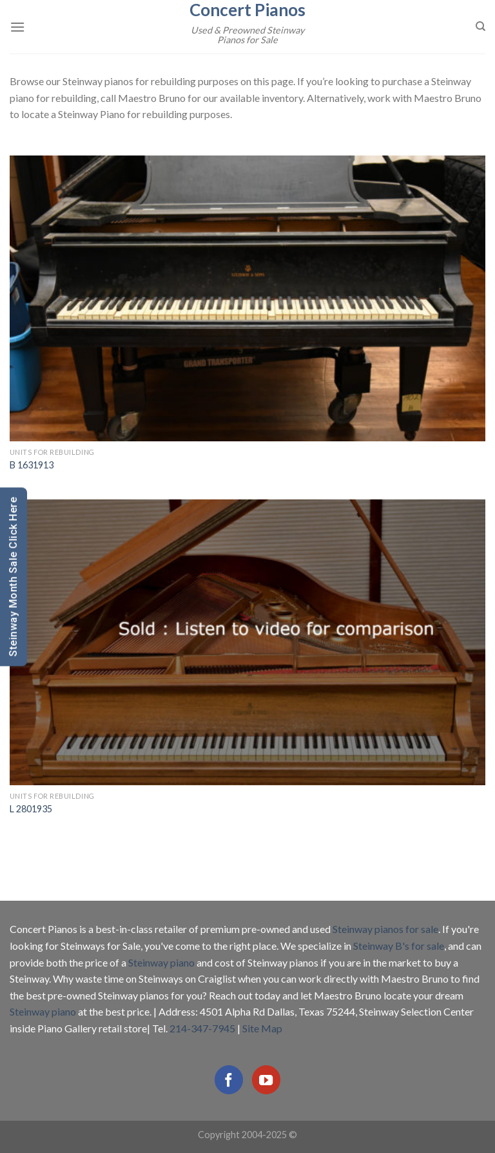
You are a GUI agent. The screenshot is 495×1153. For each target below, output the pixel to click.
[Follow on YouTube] (266, 1079)
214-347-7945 (202, 1028)
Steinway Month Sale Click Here (13, 576)
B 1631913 (31, 464)
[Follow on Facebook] (229, 1079)
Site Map (262, 1028)
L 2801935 (31, 808)
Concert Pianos (247, 9)
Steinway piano (161, 962)
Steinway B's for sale (398, 945)
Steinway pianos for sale (385, 929)
